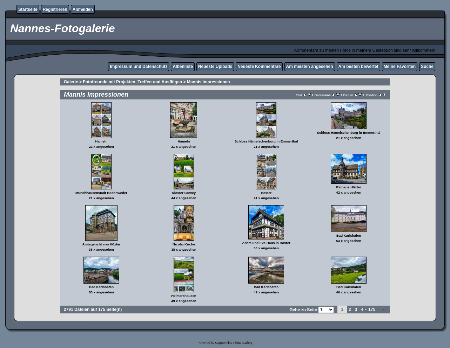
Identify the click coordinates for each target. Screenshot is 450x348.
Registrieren (55, 9)
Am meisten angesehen (309, 66)
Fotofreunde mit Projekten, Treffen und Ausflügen (132, 81)
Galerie (71, 81)
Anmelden (83, 9)
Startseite (28, 9)
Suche (427, 66)
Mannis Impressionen (208, 81)
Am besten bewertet (358, 66)
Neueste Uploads (215, 66)
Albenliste (183, 66)
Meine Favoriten (400, 66)
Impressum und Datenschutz (138, 66)
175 (371, 309)
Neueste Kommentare (259, 66)
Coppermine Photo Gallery (233, 342)
